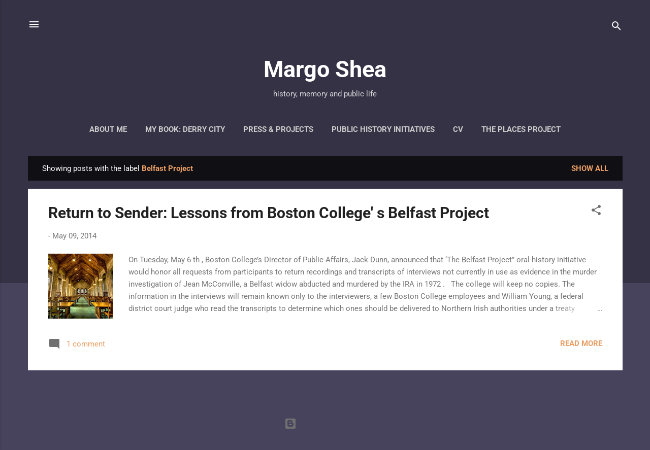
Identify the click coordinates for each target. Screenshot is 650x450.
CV (458, 129)
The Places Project (521, 129)
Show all (589, 168)
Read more (581, 343)
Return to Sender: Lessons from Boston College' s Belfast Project (268, 213)
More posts (325, 390)
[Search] (616, 27)
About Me (108, 129)
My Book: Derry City (185, 129)
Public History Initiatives (383, 129)
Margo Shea (325, 69)
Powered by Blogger (325, 423)
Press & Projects (278, 129)
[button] (596, 212)
